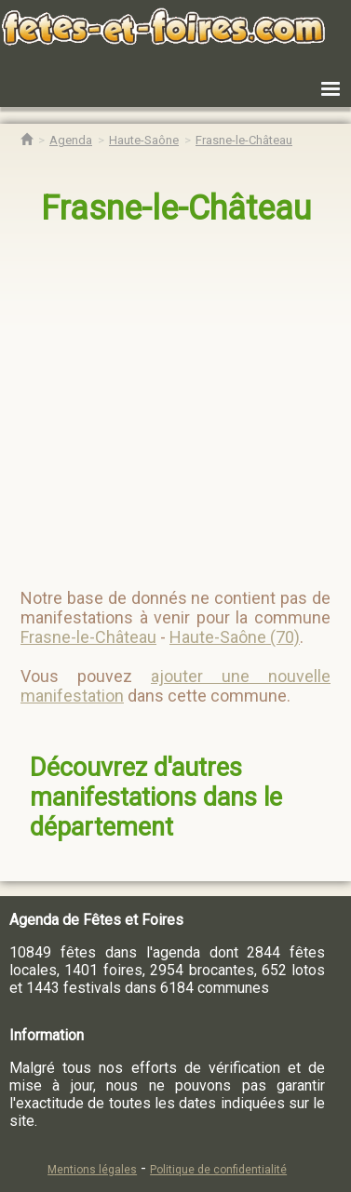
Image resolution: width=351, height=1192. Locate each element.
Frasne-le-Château (176, 208)
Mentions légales (92, 1169)
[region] (176, 399)
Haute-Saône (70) (234, 637)
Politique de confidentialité (218, 1169)
